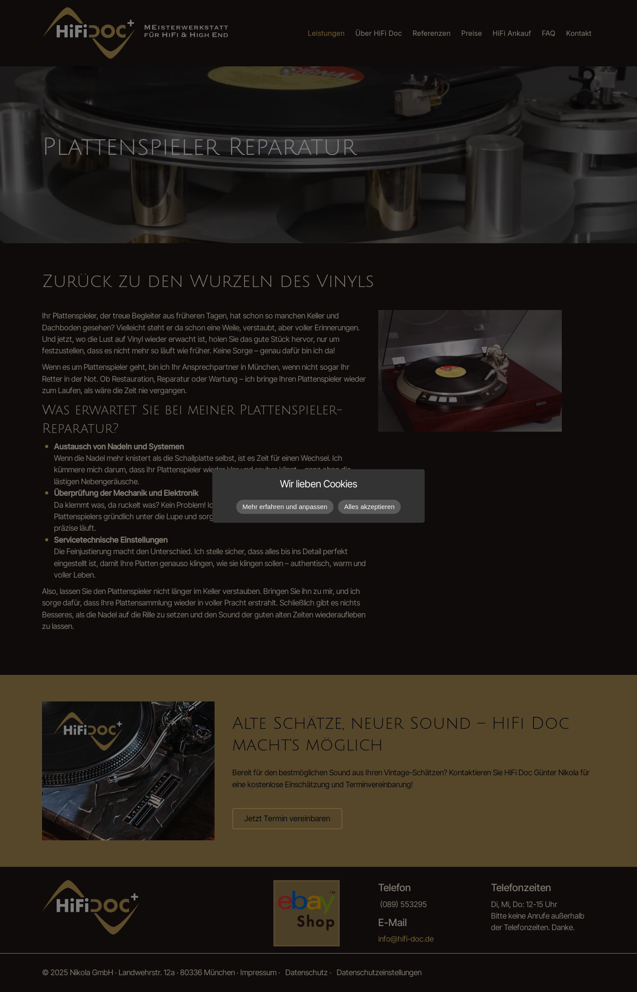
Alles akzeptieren (369, 506)
